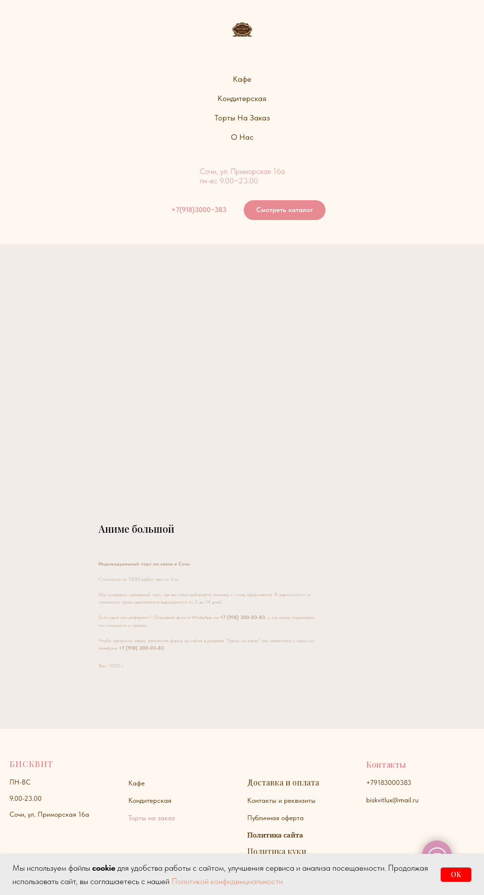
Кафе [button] (242, 79)
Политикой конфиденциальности (227, 881)
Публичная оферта (275, 818)
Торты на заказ (151, 818)
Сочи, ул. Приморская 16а (49, 814)
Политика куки (276, 851)
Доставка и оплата (283, 782)
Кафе (136, 783)
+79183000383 (388, 782)
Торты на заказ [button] (242, 117)
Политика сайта (275, 835)
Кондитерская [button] (242, 98)
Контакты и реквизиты (281, 800)
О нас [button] (242, 137)
